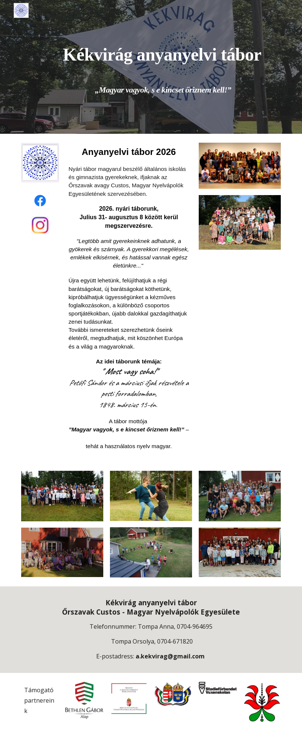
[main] (162, 67)
